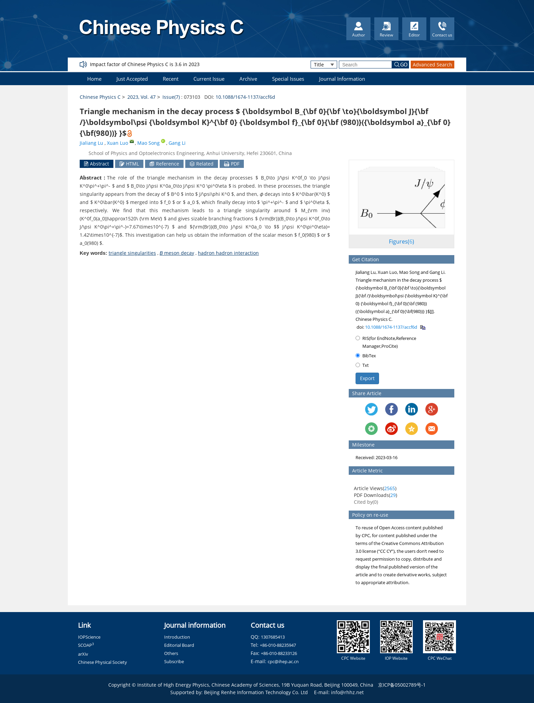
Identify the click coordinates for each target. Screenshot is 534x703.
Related (202, 163)
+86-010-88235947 (278, 645)
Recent (170, 78)
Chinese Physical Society (102, 662)
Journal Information (342, 78)
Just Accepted (132, 78)
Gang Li (177, 143)
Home (94, 78)
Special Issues (288, 78)
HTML (129, 163)
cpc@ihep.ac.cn (283, 661)
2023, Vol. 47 (141, 97)
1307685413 (273, 637)
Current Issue (208, 78)
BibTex (366, 356)
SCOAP (86, 645)
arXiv (83, 654)
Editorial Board (179, 645)
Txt (362, 365)
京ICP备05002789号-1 (402, 685)
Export (367, 378)
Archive (248, 78)
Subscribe (174, 661)
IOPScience (89, 637)
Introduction (177, 637)
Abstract (96, 163)
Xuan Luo (117, 143)
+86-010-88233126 (279, 653)
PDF (231, 163)
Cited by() (366, 502)
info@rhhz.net (347, 692)
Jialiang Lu (91, 143)
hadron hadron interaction (228, 253)
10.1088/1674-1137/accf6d (245, 97)
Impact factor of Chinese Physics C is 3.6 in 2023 (145, 64)
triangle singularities (132, 253)
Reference (164, 163)
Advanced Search (432, 64)
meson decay (177, 253)
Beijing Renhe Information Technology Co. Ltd (256, 692)
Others (171, 653)
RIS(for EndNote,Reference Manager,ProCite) (386, 342)
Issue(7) (171, 97)
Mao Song (148, 143)
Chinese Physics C (100, 97)
